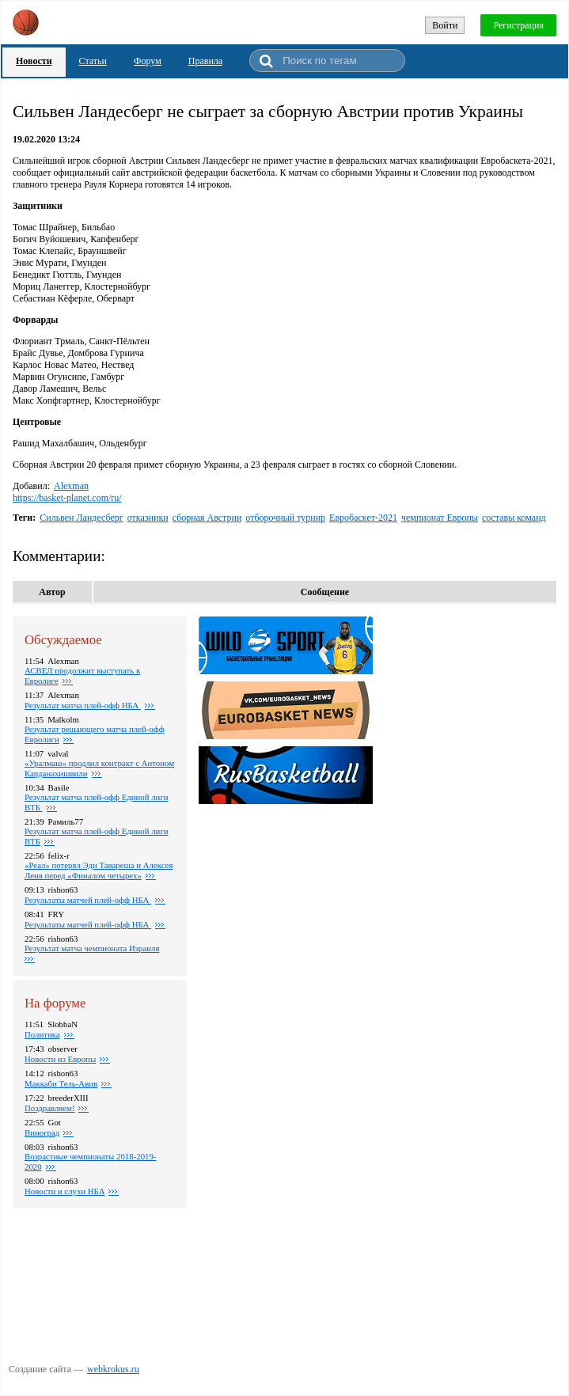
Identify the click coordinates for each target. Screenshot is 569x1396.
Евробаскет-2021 (363, 517)
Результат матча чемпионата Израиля (92, 948)
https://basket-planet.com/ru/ (67, 497)
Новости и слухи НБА (64, 1191)
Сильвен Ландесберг (81, 517)
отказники (148, 517)
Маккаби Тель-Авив (61, 1083)
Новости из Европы (60, 1059)
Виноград (42, 1132)
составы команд (514, 517)
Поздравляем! (49, 1108)
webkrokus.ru (113, 1369)
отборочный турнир (285, 517)
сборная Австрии (207, 517)
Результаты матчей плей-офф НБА (88, 900)
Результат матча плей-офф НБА (83, 705)
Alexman (71, 485)
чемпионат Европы (439, 517)
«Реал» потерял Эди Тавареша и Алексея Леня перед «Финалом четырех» (99, 870)
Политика (42, 1034)
